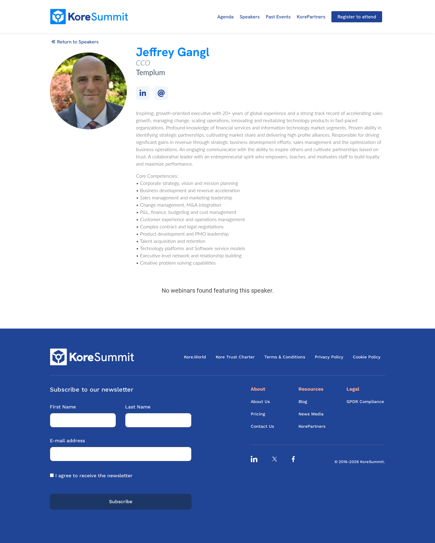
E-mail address (121, 447)
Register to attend (356, 17)
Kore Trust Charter (235, 356)
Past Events (278, 17)
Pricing (258, 413)
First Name (83, 413)
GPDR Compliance (365, 401)
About (258, 389)
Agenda (225, 17)
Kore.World (195, 356)
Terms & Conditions (284, 356)
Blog (302, 401)
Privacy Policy (329, 356)
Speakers (250, 17)
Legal (352, 389)
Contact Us (262, 426)
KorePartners (311, 17)
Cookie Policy (366, 356)
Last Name (158, 413)
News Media (311, 413)
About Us (260, 401)
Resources (311, 389)
